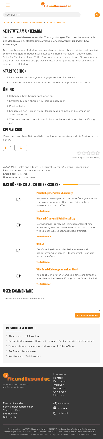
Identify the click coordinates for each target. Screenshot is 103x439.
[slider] (88, 153)
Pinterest (60, 413)
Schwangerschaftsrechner (18, 406)
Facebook (61, 403)
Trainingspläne (11, 410)
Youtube (60, 408)
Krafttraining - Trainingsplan (24, 356)
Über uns (58, 395)
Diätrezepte (10, 417)
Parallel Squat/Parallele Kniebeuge (54, 193)
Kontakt (58, 377)
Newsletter (59, 388)
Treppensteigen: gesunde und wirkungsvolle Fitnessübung (41, 346)
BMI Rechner (10, 413)
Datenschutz (60, 381)
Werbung (58, 384)
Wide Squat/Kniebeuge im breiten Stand (57, 269)
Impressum (59, 374)
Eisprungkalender (13, 403)
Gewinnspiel (60, 391)
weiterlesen (43, 211)
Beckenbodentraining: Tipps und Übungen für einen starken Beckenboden (51, 341)
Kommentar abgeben (87, 315)
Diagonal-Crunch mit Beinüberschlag (55, 218)
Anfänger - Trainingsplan (22, 351)
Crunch (40, 244)
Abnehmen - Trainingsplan (23, 336)
